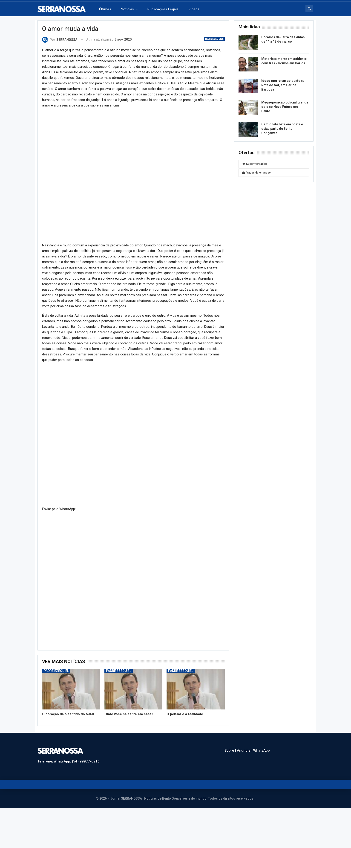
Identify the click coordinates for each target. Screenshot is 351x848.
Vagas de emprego (256, 172)
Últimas (105, 9)
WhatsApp (261, 750)
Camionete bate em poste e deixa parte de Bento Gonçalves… (282, 128)
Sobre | (230, 750)
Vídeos (194, 9)
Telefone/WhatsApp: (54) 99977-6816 (68, 761)
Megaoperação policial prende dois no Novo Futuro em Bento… (284, 106)
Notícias (127, 9)
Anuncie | (245, 750)
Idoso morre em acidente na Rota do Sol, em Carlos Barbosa (283, 85)
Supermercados (254, 163)
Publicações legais (162, 9)
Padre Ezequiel (214, 39)
